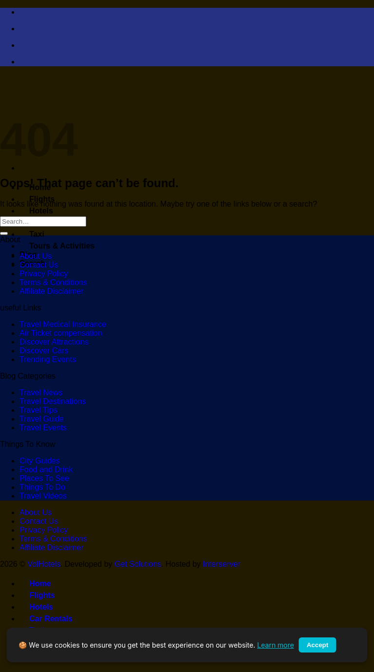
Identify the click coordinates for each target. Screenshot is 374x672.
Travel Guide (41, 419)
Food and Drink (46, 469)
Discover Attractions (53, 342)
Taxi (31, 234)
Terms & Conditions (53, 282)
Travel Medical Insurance (62, 324)
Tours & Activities (56, 246)
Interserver (221, 564)
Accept (317, 645)
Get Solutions (137, 564)
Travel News (40, 392)
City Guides (39, 461)
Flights (37, 199)
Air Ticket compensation (60, 333)
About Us (35, 256)
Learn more (275, 645)
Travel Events (43, 427)
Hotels (36, 211)
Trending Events (47, 359)
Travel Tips (38, 410)
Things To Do (42, 487)
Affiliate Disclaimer (51, 291)
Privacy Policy (43, 273)
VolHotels (43, 564)
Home (35, 583)
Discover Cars (43, 350)
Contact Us (38, 265)
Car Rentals (46, 618)
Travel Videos (43, 496)
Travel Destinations (52, 401)
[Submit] (4, 233)
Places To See (44, 478)
